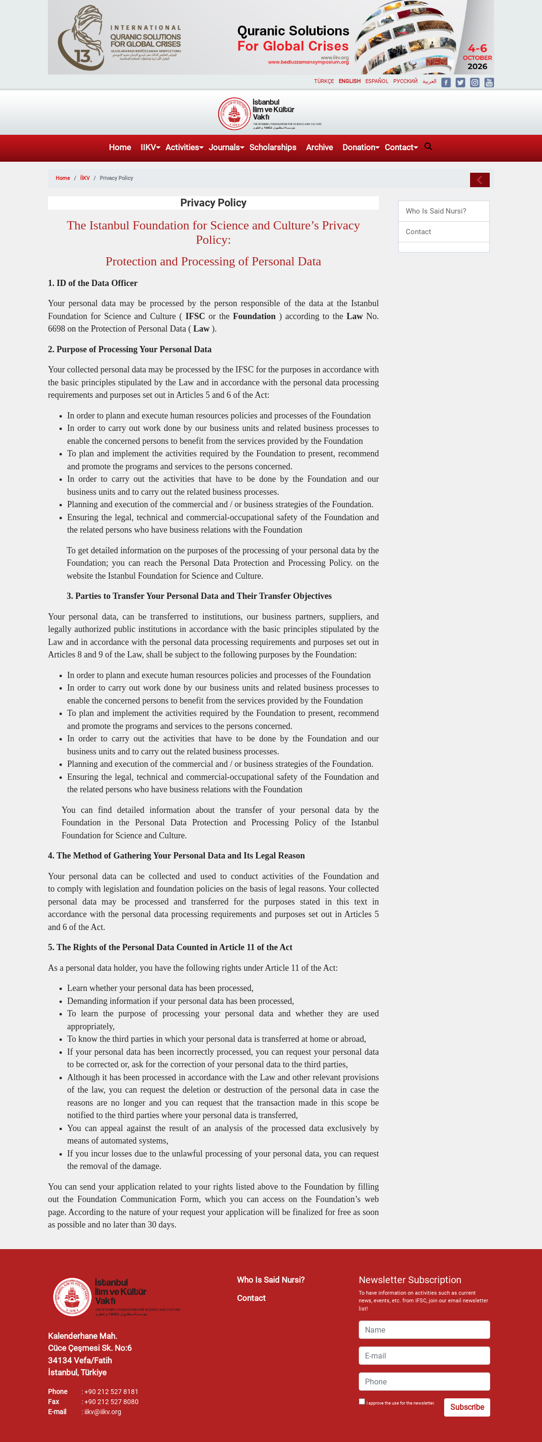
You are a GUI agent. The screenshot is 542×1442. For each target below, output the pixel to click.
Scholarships (272, 147)
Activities (182, 147)
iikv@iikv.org (102, 1412)
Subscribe (467, 1407)
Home (120, 147)
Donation (358, 147)
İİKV (85, 178)
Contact (399, 147)
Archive (319, 147)
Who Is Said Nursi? (436, 211)
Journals (224, 147)
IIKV (148, 147)
